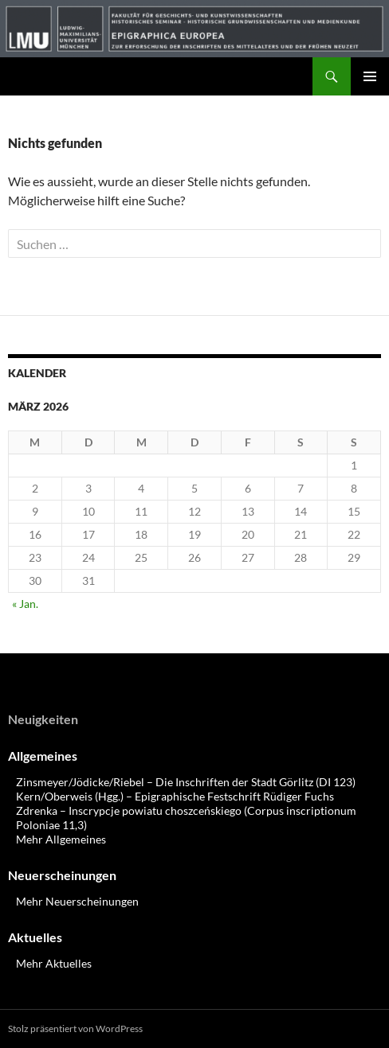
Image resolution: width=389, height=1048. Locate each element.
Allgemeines (42, 755)
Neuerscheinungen (62, 874)
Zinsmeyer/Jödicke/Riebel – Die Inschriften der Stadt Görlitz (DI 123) (186, 782)
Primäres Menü (370, 76)
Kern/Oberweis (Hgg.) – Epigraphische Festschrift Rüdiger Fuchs (175, 796)
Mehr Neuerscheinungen (77, 901)
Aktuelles (35, 937)
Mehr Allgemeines (61, 839)
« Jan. (25, 603)
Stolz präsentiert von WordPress (75, 1028)
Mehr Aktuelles (54, 963)
